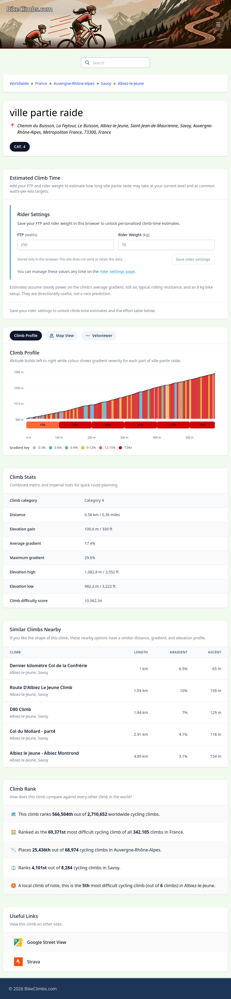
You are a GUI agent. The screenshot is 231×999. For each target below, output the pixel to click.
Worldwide (19, 83)
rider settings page (117, 271)
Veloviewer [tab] (99, 335)
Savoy (106, 83)
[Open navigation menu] (218, 24)
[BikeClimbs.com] (29, 9)
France (41, 83)
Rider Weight (166, 241)
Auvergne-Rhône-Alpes (74, 83)
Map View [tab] (62, 335)
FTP (65, 241)
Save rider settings (193, 259)
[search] (87, 63)
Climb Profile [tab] (26, 335)
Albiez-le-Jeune (131, 83)
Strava (27, 961)
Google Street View (40, 942)
